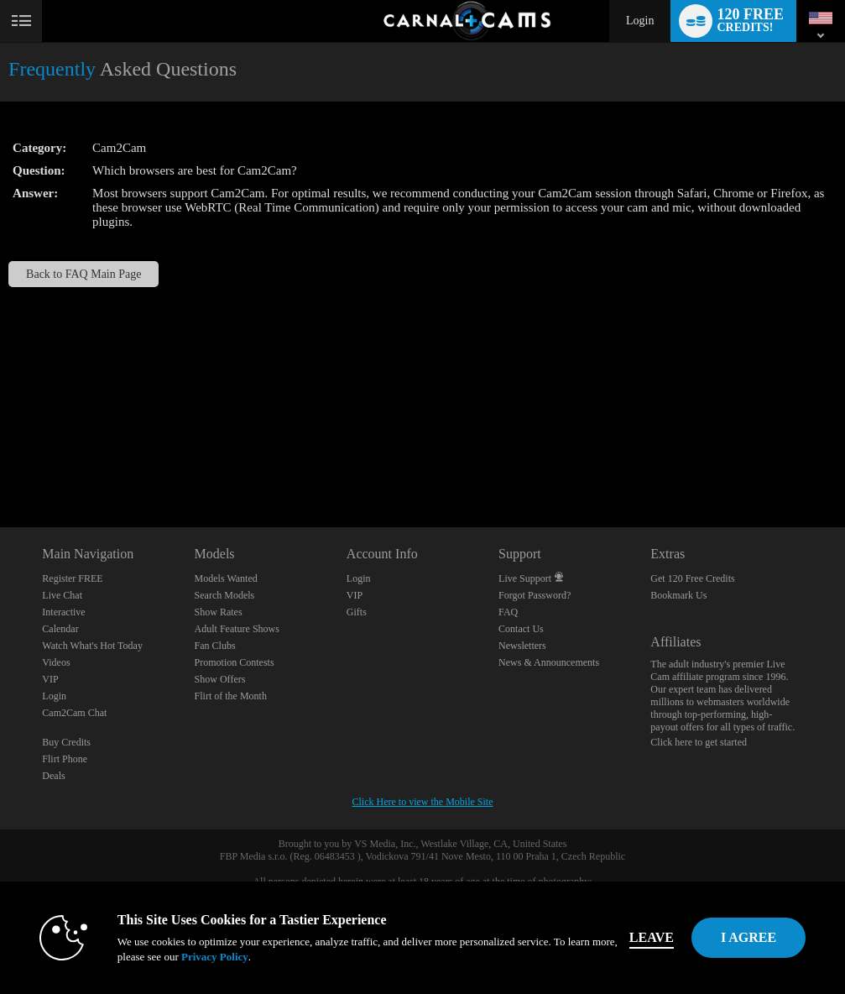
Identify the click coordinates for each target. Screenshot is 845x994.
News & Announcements (548, 662)
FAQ (508, 612)
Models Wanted (226, 578)
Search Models (225, 595)
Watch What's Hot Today (92, 645)
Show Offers (220, 679)
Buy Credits (66, 742)
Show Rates (219, 612)
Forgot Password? (534, 595)
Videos (56, 662)
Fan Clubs (215, 645)
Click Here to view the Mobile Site (422, 802)
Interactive (63, 612)
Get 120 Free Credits (692, 578)
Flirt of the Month (231, 696)
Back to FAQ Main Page (83, 274)
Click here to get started (698, 742)
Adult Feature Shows (237, 629)
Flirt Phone (64, 759)
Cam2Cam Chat (74, 713)
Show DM (0, 464)
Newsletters (522, 645)
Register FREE (72, 578)
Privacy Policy (214, 956)
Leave (651, 937)
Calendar (60, 629)
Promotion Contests (234, 662)
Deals (53, 776)
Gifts (357, 612)
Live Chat (62, 595)
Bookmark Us (678, 595)
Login (640, 20)
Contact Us (521, 629)
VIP (50, 679)
